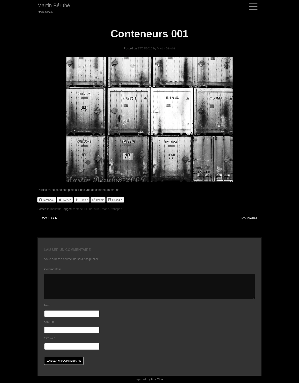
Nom (47, 305)
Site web (49, 338)
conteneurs (79, 209)
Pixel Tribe (157, 379)
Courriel (49, 321)
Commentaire (53, 269)
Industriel (56, 209)
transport (116, 209)
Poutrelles (249, 218)
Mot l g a (49, 218)
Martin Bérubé (53, 5)
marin (105, 209)
